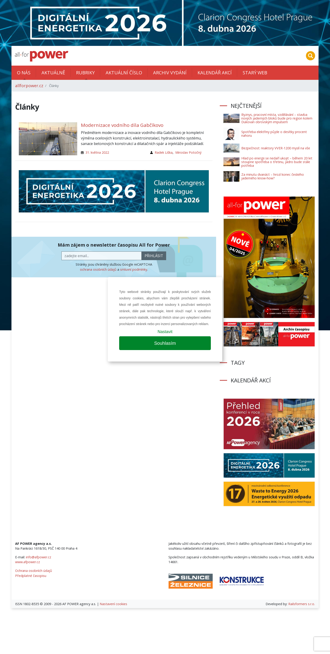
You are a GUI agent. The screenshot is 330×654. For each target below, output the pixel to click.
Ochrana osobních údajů (33, 570)
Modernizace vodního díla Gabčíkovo (122, 125)
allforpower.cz (29, 85)
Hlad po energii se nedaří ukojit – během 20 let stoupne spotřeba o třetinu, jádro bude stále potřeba (276, 162)
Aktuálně (53, 73)
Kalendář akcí (215, 73)
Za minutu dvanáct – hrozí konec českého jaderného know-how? (272, 176)
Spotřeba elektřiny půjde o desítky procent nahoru (274, 134)
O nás (23, 73)
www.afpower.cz (27, 562)
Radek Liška (164, 152)
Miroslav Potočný (188, 152)
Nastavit (164, 331)
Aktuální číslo (124, 73)
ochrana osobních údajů (98, 269)
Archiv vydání (170, 73)
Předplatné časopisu (30, 575)
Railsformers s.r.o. (301, 604)
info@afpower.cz (38, 557)
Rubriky (85, 73)
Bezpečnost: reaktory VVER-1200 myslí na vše (275, 148)
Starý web (255, 73)
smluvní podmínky (133, 269)
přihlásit (154, 255)
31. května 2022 (97, 152)
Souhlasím (165, 343)
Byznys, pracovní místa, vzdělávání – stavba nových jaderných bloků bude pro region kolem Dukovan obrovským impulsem (276, 118)
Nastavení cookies (113, 604)
